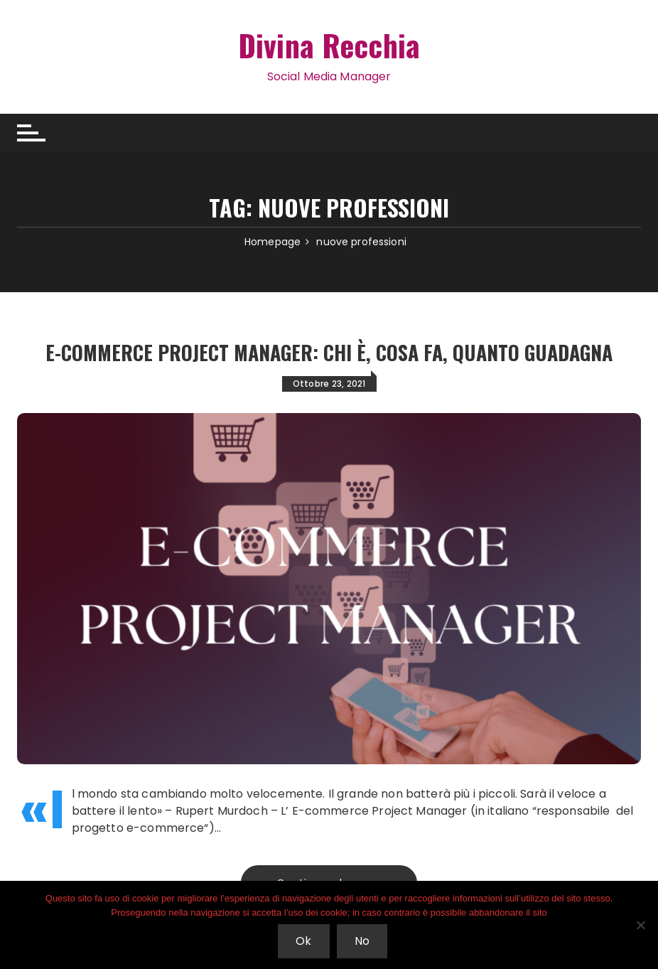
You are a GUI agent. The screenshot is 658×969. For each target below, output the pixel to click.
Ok (303, 941)
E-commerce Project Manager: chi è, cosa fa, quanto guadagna (329, 352)
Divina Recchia (329, 45)
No (362, 941)
